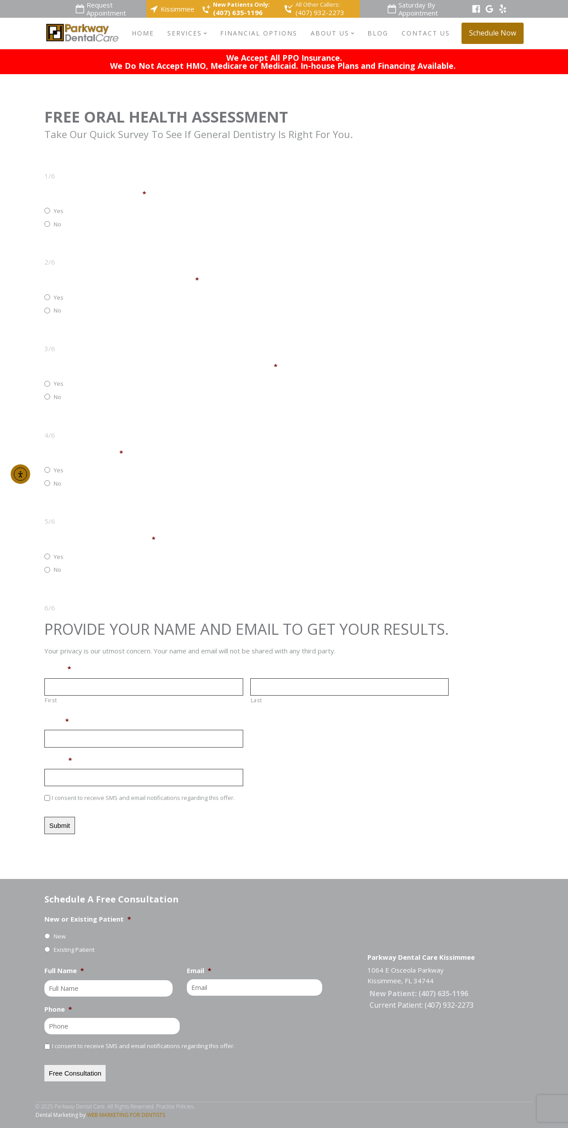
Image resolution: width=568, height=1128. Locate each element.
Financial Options (258, 33)
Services (187, 33)
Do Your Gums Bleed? (83, 453)
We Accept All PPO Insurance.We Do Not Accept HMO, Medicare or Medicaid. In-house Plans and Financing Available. (284, 61)
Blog (377, 33)
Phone (58, 760)
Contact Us (426, 33)
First (51, 700)
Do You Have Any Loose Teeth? (99, 539)
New (60, 936)
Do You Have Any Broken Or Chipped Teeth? (121, 280)
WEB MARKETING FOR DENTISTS (126, 1115)
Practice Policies (174, 1106)
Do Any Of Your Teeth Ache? (95, 194)
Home (143, 33)
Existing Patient (74, 950)
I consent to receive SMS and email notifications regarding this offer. (143, 798)
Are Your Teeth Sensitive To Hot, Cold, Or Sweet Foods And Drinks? (160, 366)
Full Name (64, 970)
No (57, 224)
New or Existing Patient (87, 919)
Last (256, 700)
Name (57, 669)
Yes (58, 211)
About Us (332, 33)
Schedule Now (492, 33)
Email (56, 721)
